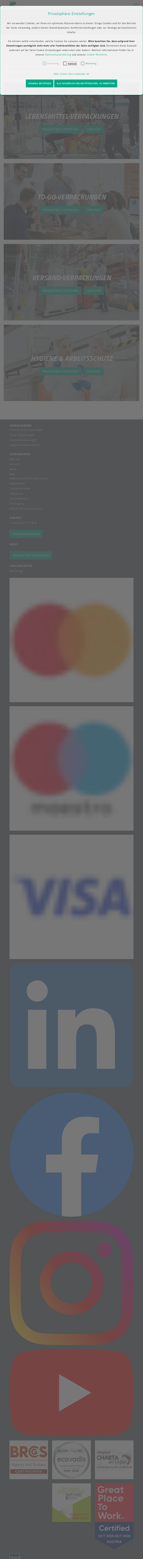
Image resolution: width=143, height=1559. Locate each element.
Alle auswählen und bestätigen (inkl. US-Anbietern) (86, 83)
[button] (71, 74)
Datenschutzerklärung (58, 54)
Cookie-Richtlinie (97, 54)
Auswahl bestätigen (39, 83)
